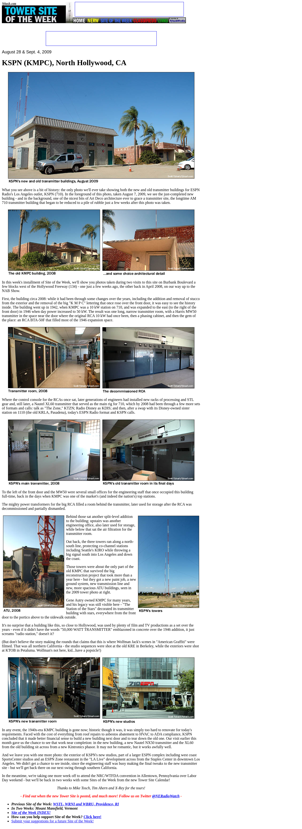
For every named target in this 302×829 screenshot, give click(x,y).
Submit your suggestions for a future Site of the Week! (52, 821)
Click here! (92, 817)
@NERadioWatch (166, 796)
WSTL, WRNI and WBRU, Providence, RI (86, 804)
